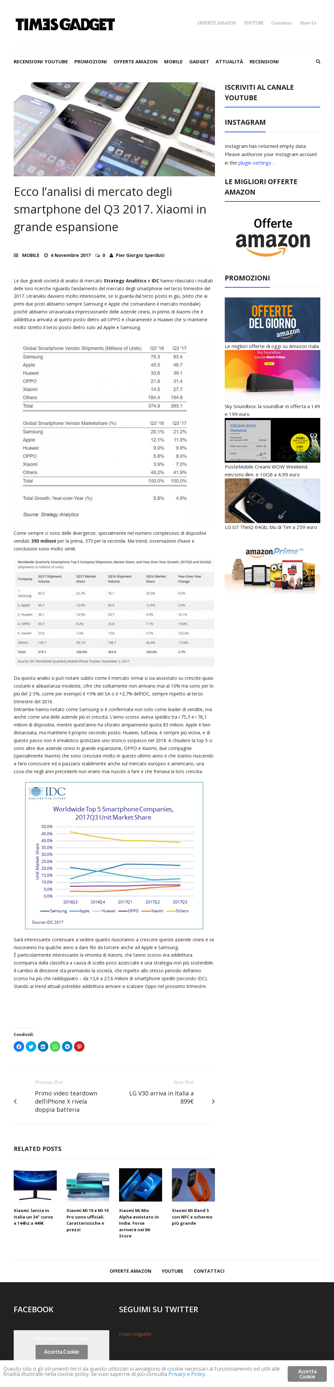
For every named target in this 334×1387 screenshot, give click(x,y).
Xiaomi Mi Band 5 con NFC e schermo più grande (192, 1216)
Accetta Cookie (61, 1351)
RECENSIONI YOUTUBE (41, 61)
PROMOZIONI (90, 61)
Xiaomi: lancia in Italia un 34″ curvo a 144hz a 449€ (33, 1216)
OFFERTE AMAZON (216, 23)
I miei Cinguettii (135, 1334)
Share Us (308, 23)
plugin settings (255, 162)
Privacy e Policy (222, 1375)
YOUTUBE (254, 23)
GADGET (199, 61)
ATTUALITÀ (229, 61)
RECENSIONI (264, 61)
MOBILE (173, 61)
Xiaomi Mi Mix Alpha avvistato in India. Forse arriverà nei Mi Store (139, 1223)
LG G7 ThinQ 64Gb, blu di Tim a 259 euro (271, 527)
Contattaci (281, 23)
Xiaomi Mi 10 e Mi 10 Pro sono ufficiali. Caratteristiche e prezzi (88, 1220)
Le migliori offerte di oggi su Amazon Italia (272, 346)
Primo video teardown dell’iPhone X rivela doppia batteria (66, 1101)
